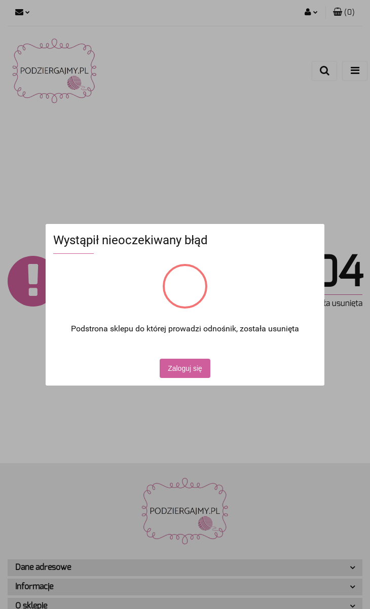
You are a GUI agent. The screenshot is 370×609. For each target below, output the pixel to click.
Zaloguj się (185, 368)
